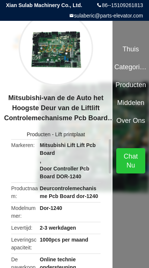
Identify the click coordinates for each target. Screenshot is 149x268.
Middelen (131, 102)
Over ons (131, 120)
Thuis (131, 49)
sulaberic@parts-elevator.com (108, 16)
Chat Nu (131, 161)
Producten (39, 134)
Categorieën (130, 67)
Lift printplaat (70, 134)
